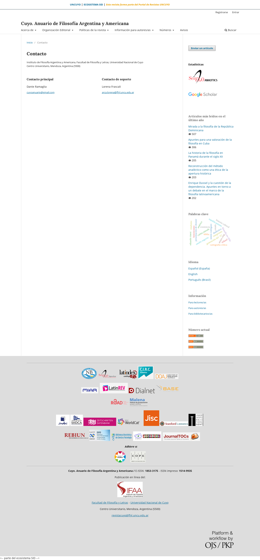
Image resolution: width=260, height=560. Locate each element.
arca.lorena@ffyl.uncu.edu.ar (118, 92)
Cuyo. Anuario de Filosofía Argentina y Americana (75, 23)
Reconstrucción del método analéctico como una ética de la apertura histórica (208, 169)
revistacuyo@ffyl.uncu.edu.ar (130, 515)
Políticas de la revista (93, 30)
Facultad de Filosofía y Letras (110, 502)
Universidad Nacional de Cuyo (149, 502)
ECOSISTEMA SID (93, 4)
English (193, 274)
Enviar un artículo (202, 48)
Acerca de (27, 30)
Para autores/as (197, 308)
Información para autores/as (133, 30)
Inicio (30, 42)
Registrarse (221, 12)
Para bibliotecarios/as (200, 313)
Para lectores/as (197, 302)
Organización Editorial (56, 30)
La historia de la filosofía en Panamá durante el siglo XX (205, 154)
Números (166, 30)
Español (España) (199, 268)
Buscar (231, 30)
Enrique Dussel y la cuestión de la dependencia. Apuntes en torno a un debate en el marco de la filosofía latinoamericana (209, 188)
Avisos (184, 30)
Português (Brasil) (199, 280)
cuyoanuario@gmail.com (41, 92)
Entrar (235, 12)
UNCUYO (75, 4)
